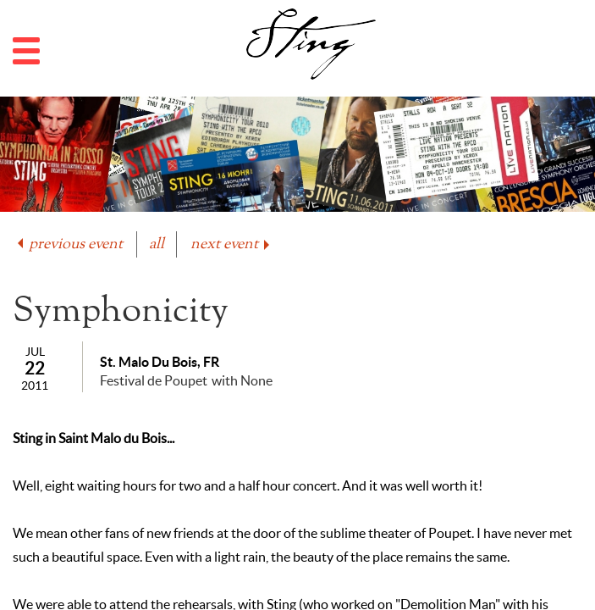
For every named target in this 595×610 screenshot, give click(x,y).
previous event (68, 244)
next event (231, 244)
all (156, 244)
